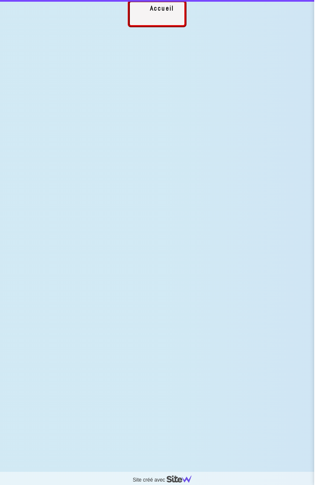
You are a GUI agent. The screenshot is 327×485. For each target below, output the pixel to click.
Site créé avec (165, 480)
